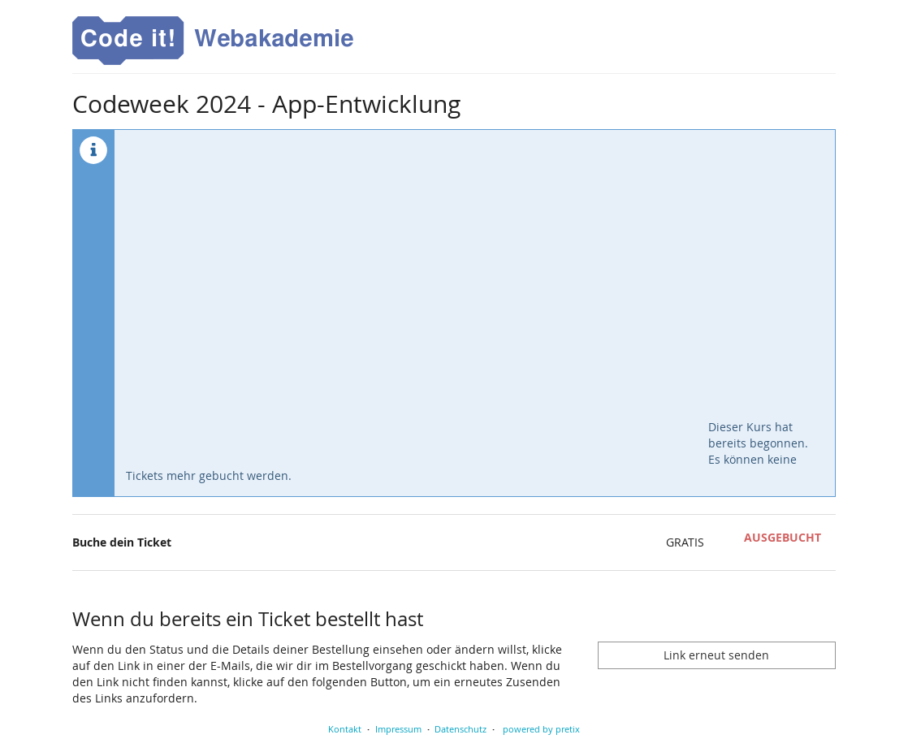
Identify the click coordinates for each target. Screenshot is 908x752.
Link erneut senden (716, 655)
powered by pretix (541, 729)
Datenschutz (460, 729)
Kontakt (344, 729)
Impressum (398, 729)
